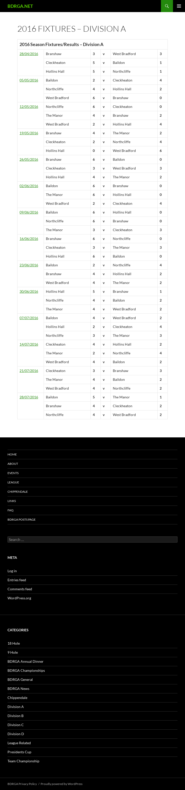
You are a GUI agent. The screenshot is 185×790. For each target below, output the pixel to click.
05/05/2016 (29, 80)
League (13, 482)
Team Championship (23, 761)
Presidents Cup (19, 752)
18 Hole (14, 643)
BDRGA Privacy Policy (22, 784)
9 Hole (13, 652)
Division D (16, 734)
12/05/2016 (29, 106)
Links (12, 501)
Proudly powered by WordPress (61, 784)
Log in (12, 571)
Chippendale (18, 491)
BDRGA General (20, 679)
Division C (16, 725)
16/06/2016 (29, 238)
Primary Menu (179, 6)
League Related (19, 743)
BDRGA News (18, 688)
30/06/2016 (29, 291)
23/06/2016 (29, 265)
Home (12, 454)
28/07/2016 (29, 397)
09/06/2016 (29, 212)
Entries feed (17, 580)
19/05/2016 (29, 133)
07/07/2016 (29, 318)
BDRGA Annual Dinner (26, 661)
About (13, 464)
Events (13, 473)
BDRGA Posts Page (22, 519)
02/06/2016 (29, 186)
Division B (16, 716)
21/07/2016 (29, 370)
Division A (16, 706)
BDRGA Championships (26, 670)
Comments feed (20, 589)
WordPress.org (19, 598)
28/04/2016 (29, 54)
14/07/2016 (29, 344)
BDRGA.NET (20, 6)
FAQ (11, 510)
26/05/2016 (29, 159)
